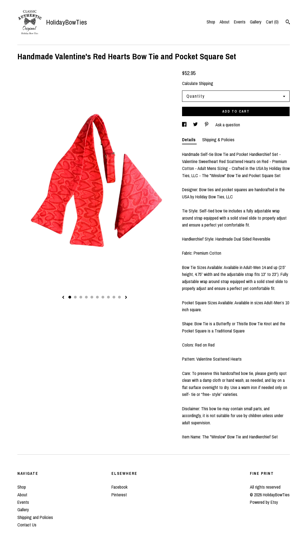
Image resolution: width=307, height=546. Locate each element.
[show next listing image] (126, 298)
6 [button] (97, 297)
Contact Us (26, 525)
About (224, 22)
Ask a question (227, 125)
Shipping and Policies (35, 517)
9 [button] (114, 297)
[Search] (288, 23)
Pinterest (119, 495)
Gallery (255, 22)
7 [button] (103, 297)
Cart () (272, 22)
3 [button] (80, 297)
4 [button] (86, 297)
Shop (211, 22)
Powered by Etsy (264, 502)
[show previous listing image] (63, 298)
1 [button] (69, 297)
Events (239, 22)
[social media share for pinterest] (207, 125)
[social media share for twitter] (196, 125)
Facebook (119, 487)
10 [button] (119, 297)
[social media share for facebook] (185, 125)
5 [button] (91, 297)
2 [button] (75, 297)
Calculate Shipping (197, 83)
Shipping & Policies (218, 140)
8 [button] (108, 297)
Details (189, 140)
